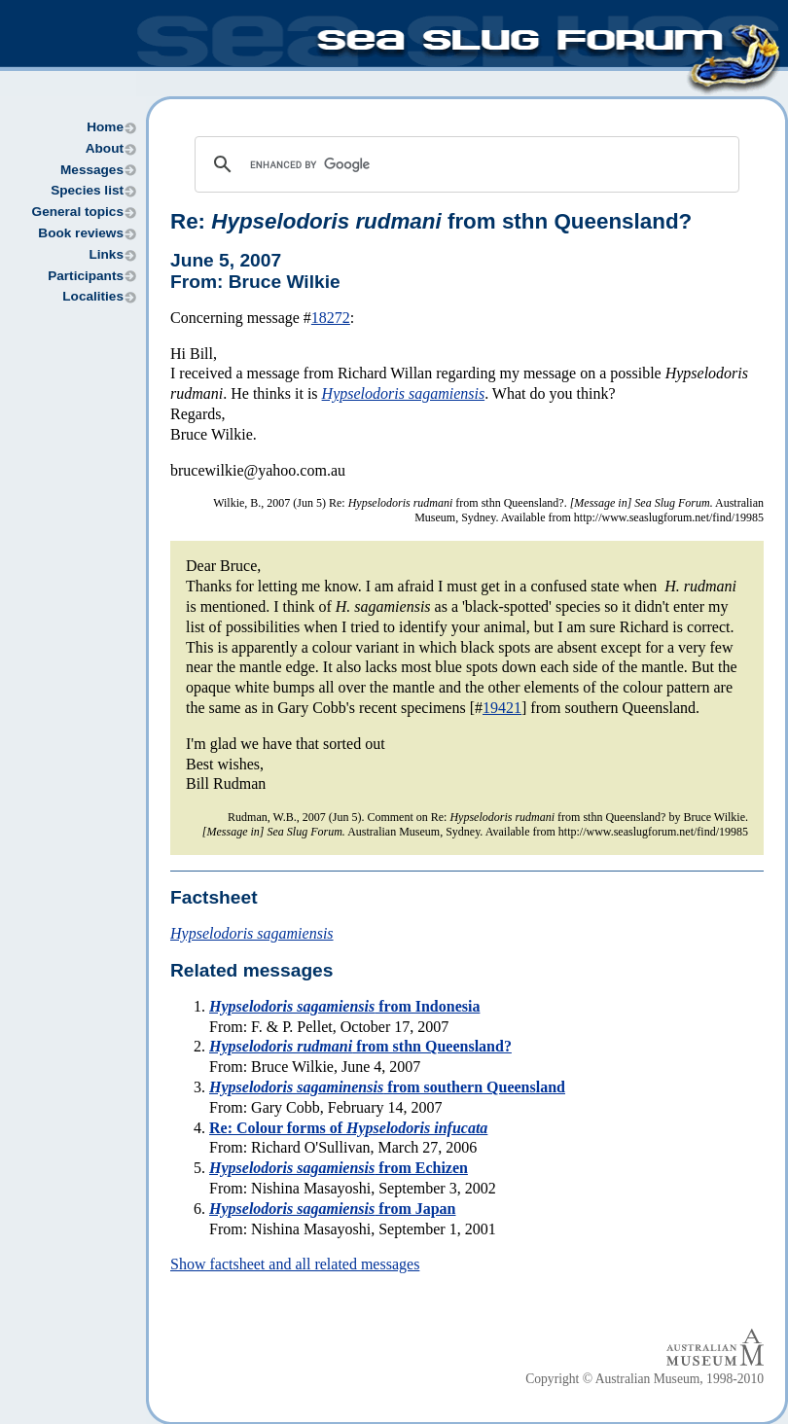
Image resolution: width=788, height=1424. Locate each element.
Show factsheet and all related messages (294, 1264)
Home (105, 127)
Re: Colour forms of (348, 1128)
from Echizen (338, 1167)
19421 (502, 707)
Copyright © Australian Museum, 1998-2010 (644, 1378)
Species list (87, 190)
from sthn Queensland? (360, 1046)
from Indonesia (344, 1006)
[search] (464, 164)
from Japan (332, 1208)
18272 (330, 317)
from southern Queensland (387, 1087)
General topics (78, 211)
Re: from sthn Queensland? (431, 221)
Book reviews (81, 233)
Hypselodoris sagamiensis (403, 393)
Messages (92, 169)
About (105, 148)
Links (106, 254)
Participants (86, 275)
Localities (93, 296)
